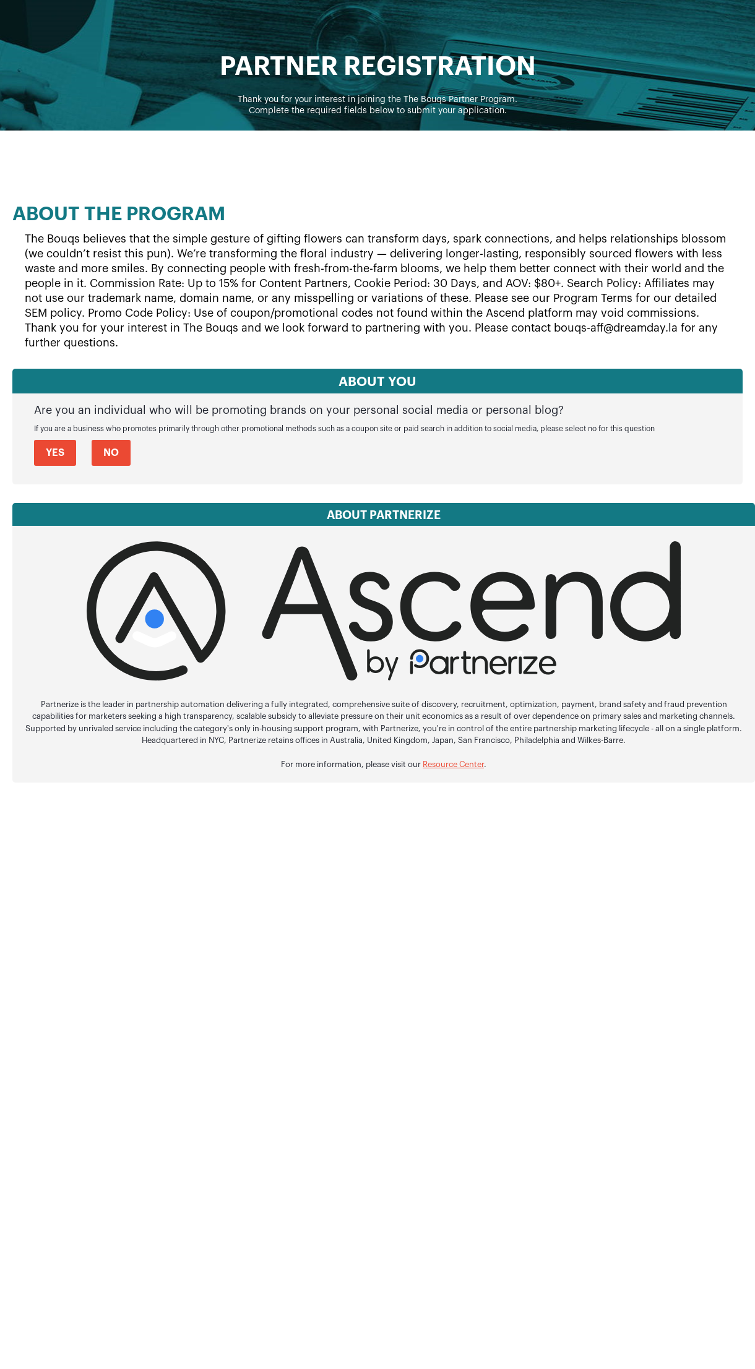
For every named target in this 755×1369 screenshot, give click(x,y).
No (111, 453)
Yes (55, 453)
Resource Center (453, 765)
